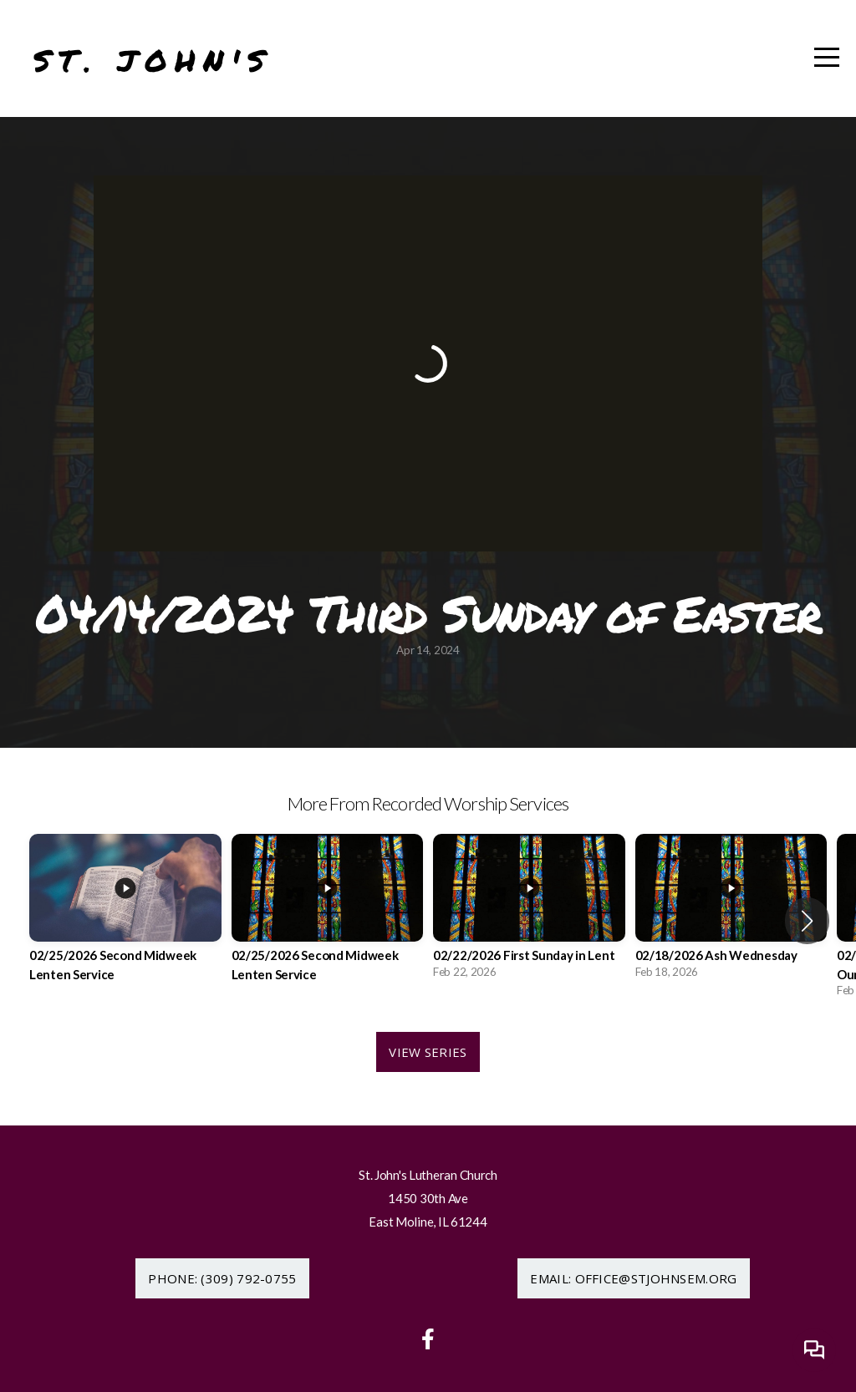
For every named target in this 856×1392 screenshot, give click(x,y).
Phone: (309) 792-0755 (222, 1278)
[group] (125, 920)
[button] (807, 920)
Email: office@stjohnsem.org (633, 1278)
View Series (427, 1052)
